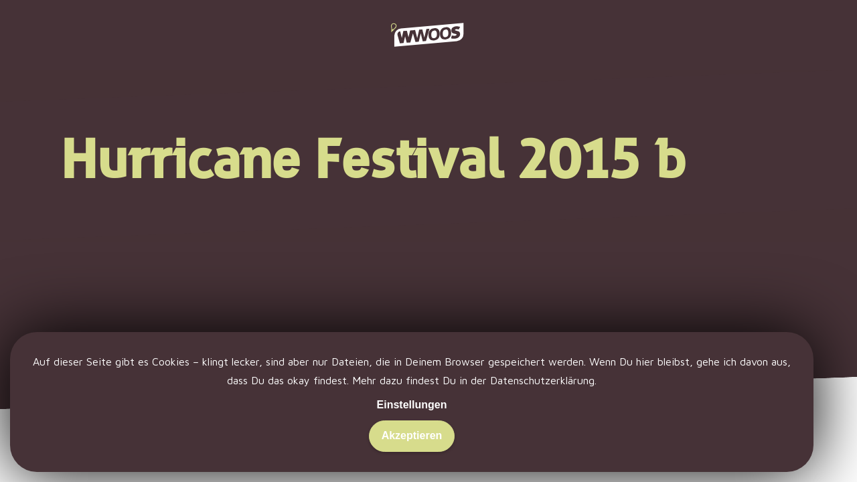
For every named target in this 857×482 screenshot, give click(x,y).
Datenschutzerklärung (542, 380)
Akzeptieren (412, 435)
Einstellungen (412, 404)
